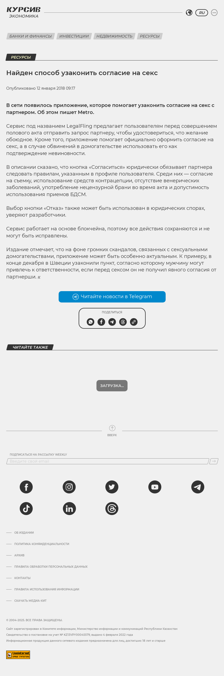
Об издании (24, 532)
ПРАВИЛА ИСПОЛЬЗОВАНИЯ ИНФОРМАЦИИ (46, 589)
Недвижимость (114, 36)
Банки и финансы (30, 36)
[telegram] (197, 486)
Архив (19, 555)
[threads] (111, 508)
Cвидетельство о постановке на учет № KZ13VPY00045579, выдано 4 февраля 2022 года (69, 635)
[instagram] (69, 486)
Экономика (23, 16)
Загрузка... (112, 385)
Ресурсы (149, 36)
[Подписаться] (214, 461)
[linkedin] (69, 508)
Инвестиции (74, 36)
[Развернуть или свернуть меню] (214, 12)
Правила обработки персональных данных (51, 567)
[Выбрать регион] (189, 12)
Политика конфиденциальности (41, 544)
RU (202, 12)
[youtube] (154, 486)
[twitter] (111, 486)
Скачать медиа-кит (30, 601)
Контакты (22, 578)
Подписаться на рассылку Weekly (38, 454)
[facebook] (26, 486)
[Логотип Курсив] (23, 9)
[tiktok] (26, 508)
